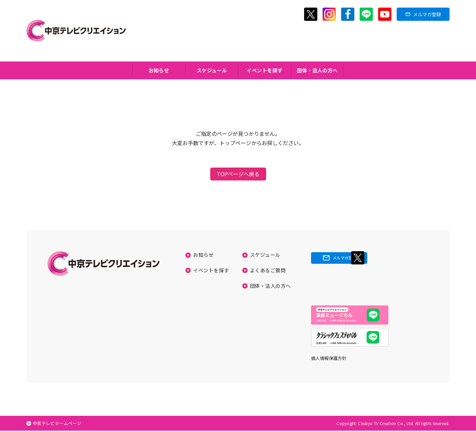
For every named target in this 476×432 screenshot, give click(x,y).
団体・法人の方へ (317, 71)
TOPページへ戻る (238, 175)
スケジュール (212, 71)
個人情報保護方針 (330, 359)
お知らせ (159, 71)
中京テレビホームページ (59, 424)
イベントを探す (265, 71)
